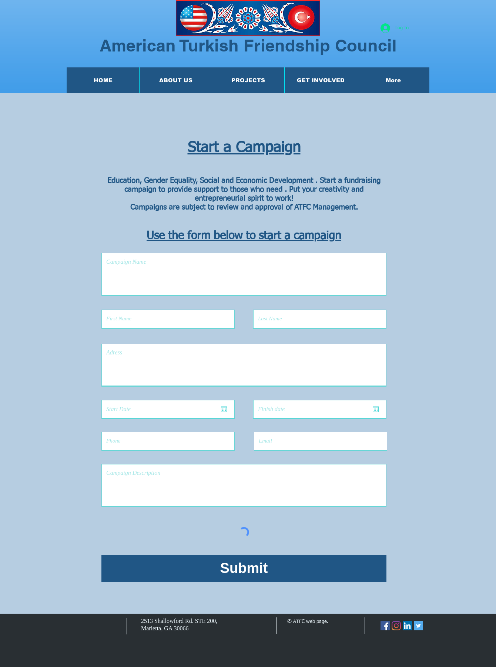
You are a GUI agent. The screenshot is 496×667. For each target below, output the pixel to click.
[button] (175, 80)
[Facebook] (385, 625)
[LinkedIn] (407, 625)
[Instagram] (396, 625)
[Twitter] (418, 625)
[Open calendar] (224, 409)
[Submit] (243, 568)
